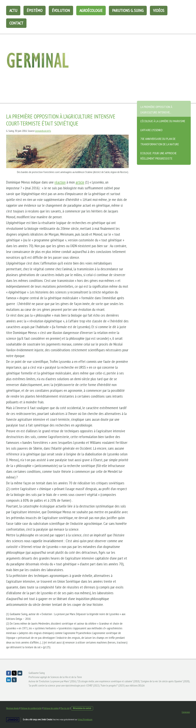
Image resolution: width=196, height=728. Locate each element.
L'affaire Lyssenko (151, 130)
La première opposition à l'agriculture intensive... (156, 109)
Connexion (186, 712)
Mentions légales (12, 708)
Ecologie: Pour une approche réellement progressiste (158, 156)
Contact (16, 23)
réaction (60, 182)
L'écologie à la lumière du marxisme (162, 121)
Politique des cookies (51, 708)
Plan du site (64, 708)
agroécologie (91, 10)
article (80, 182)
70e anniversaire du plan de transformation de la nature (159, 141)
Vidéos (158, 10)
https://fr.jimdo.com (85, 719)
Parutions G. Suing (128, 10)
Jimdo (12, 719)
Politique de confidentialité (31, 708)
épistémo (34, 10)
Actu (13, 10)
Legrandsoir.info (43, 131)
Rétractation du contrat (82, 708)
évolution (61, 10)
